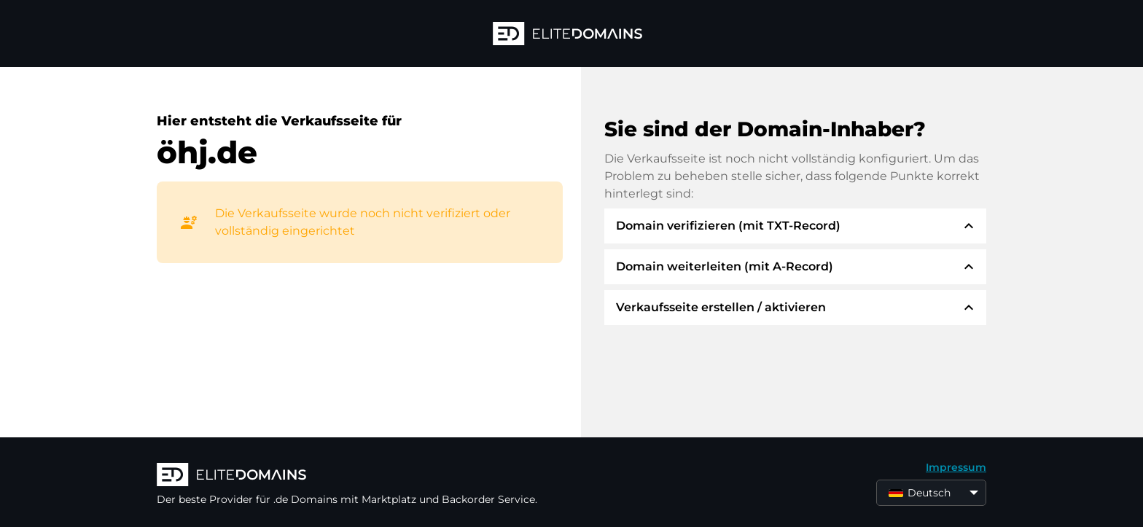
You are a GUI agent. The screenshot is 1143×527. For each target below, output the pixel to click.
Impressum (956, 467)
